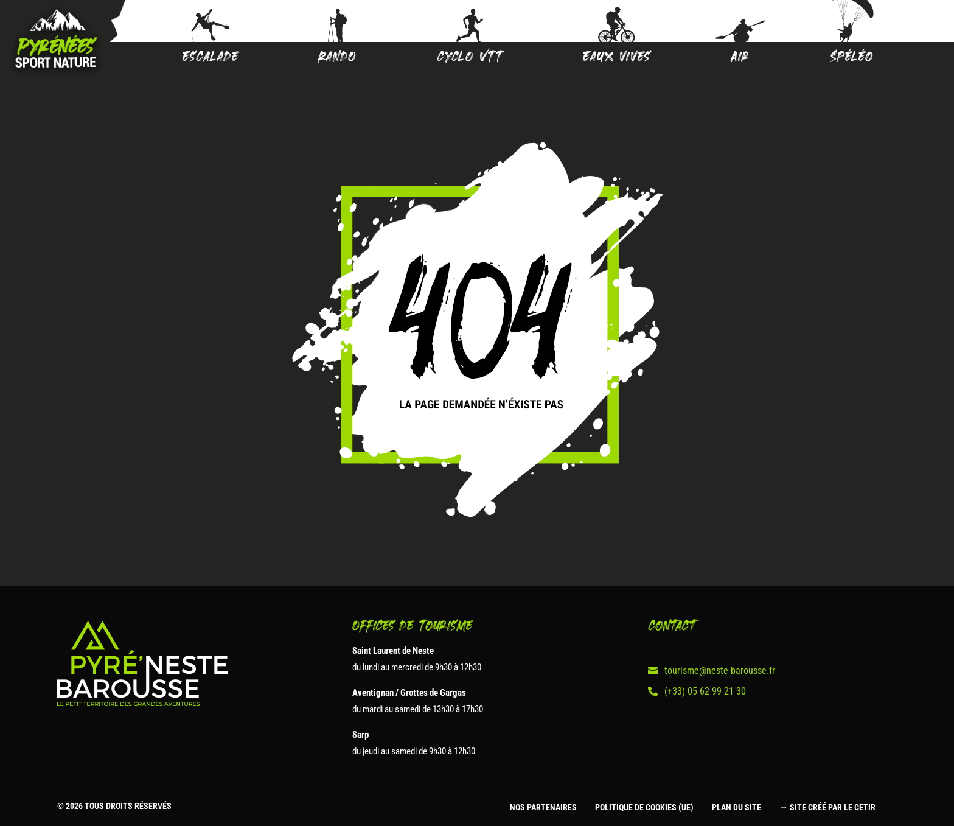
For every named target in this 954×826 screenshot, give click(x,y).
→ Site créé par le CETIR (827, 807)
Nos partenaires (543, 807)
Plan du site (736, 807)
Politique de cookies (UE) (644, 807)
